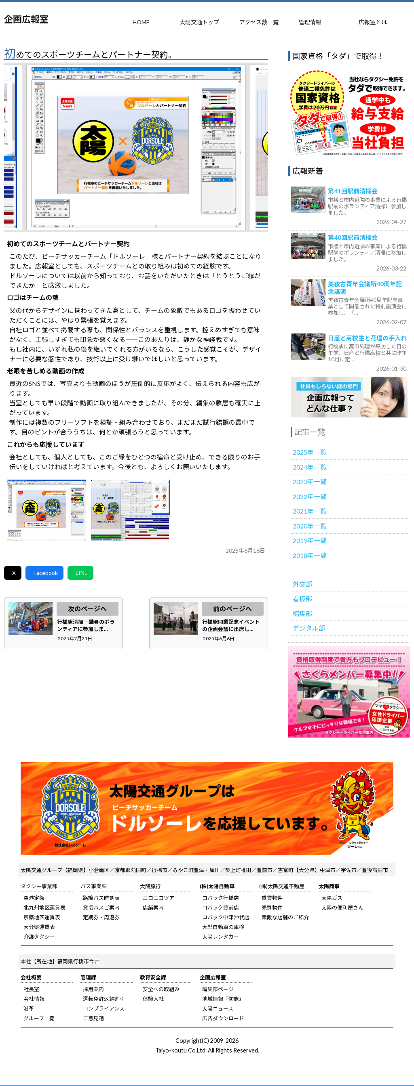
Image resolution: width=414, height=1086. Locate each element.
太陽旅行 (150, 886)
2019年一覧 (310, 540)
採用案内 (93, 989)
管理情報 (310, 22)
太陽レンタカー (220, 936)
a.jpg (46, 510)
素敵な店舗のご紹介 (285, 917)
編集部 (302, 613)
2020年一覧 (310, 526)
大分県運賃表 (39, 927)
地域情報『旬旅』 (223, 999)
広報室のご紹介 (349, 397)
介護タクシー (39, 936)
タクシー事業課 (39, 886)
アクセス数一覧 (259, 22)
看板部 (302, 598)
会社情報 (33, 999)
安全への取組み (161, 989)
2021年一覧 (310, 511)
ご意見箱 (93, 1018)
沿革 (28, 1008)
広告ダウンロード (223, 1018)
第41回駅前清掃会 (353, 191)
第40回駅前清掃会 (353, 237)
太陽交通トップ (199, 22)
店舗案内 (153, 907)
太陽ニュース (217, 1008)
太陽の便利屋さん (342, 907)
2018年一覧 (310, 555)
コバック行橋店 (220, 898)
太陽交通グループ (41, 870)
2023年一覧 (310, 481)
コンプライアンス (104, 1008)
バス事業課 (93, 886)
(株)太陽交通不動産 (281, 886)
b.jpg (130, 510)
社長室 (31, 989)
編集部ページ (218, 989)
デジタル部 (309, 628)
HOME (141, 22)
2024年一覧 (310, 467)
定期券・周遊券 (101, 917)
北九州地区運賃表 (44, 907)
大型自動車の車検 (223, 927)
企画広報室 (26, 19)
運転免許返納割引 (104, 999)
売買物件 (272, 907)
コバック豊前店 (220, 907)
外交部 (302, 584)
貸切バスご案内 (101, 907)
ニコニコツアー (161, 898)
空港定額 (33, 898)
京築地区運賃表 (41, 917)
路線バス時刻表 (101, 898)
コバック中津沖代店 (225, 917)
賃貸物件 (272, 898)
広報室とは (373, 22)
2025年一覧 (310, 452)
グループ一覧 (39, 1018)
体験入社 (153, 999)
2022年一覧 (310, 496)
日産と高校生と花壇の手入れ (367, 338)
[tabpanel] (136, 147)
